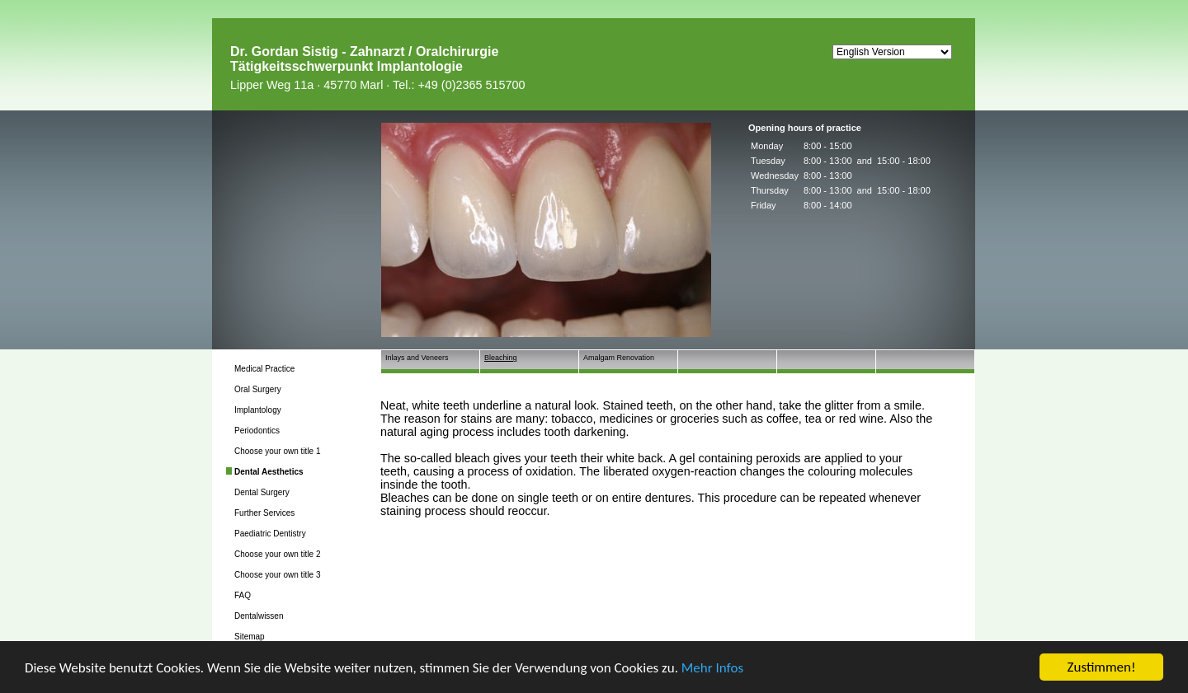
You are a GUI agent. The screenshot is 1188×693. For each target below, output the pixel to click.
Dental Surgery (262, 492)
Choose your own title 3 (277, 574)
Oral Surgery (257, 389)
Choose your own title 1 (277, 451)
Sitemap (249, 636)
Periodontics (257, 430)
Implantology (257, 409)
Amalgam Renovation (618, 358)
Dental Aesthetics (269, 471)
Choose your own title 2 (277, 554)
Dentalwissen (258, 615)
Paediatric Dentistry (270, 533)
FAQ (242, 595)
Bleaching (500, 358)
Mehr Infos (712, 668)
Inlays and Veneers (417, 358)
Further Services (264, 512)
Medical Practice (264, 368)
